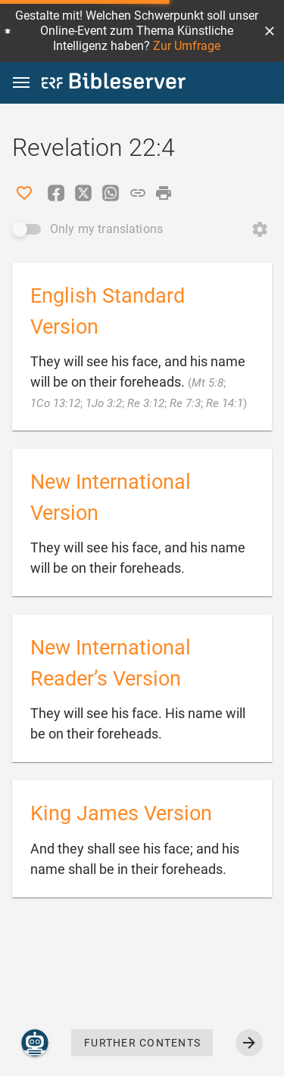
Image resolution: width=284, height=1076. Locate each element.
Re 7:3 (185, 403)
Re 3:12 (145, 403)
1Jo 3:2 (104, 403)
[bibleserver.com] (114, 83)
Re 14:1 (224, 403)
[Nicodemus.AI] (34, 1042)
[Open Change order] (260, 229)
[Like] (24, 193)
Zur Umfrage (186, 46)
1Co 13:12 (55, 403)
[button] (269, 31)
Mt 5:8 (207, 383)
